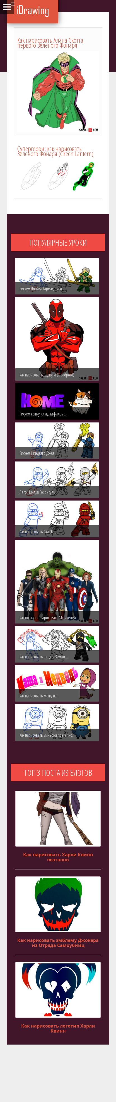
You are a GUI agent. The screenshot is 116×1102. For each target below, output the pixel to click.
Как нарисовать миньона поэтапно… (47, 735)
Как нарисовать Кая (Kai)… (40, 531)
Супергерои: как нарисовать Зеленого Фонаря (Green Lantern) (55, 151)
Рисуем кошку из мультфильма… (44, 414)
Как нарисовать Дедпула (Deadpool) (47, 375)
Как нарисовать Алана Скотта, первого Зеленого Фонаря (51, 42)
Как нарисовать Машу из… (39, 696)
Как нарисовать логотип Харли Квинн (58, 1028)
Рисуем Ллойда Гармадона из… (43, 289)
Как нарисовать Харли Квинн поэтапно (58, 857)
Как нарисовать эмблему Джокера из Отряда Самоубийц (58, 942)
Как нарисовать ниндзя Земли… (44, 657)
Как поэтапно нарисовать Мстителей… (49, 618)
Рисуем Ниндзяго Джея (37, 453)
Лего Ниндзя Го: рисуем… (39, 492)
